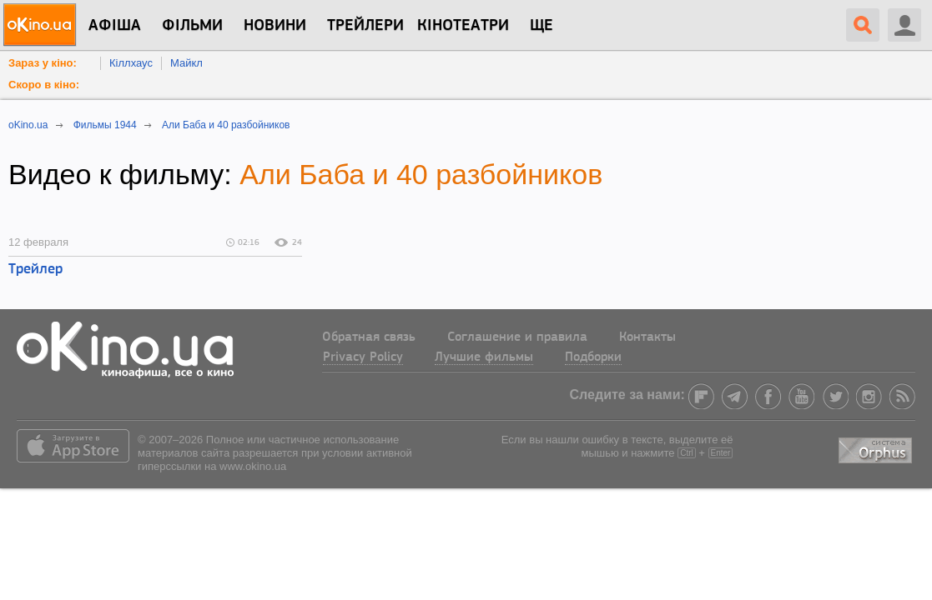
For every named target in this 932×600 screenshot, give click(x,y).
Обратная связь (369, 337)
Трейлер (35, 270)
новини (275, 26)
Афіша (114, 26)
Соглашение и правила (517, 337)
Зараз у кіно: (42, 63)
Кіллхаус (131, 63)
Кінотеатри (463, 26)
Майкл (186, 63)
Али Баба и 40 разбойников (420, 174)
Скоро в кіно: (43, 84)
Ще (541, 26)
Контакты (647, 337)
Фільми (192, 26)
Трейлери (365, 26)
